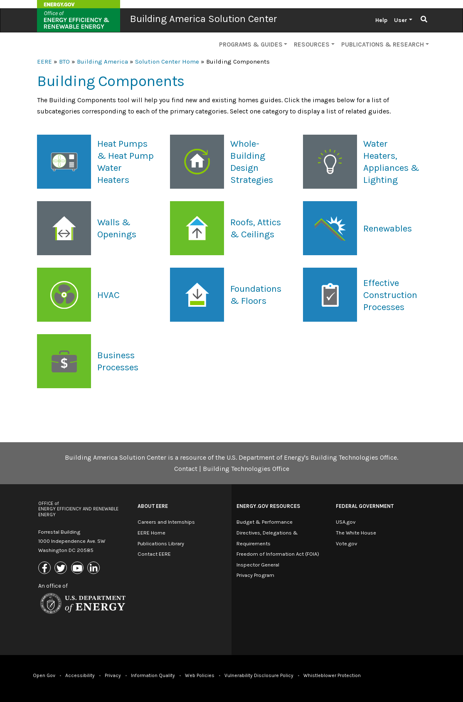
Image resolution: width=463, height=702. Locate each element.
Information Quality (153, 675)
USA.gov (345, 522)
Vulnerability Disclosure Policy (258, 675)
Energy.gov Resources (268, 506)
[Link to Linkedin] (94, 568)
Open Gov (44, 675)
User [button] (400, 20)
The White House (356, 533)
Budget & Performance (264, 522)
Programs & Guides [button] (251, 44)
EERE (44, 61)
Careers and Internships (166, 522)
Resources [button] (312, 44)
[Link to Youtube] (78, 568)
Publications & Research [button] (382, 44)
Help (381, 20)
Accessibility (80, 675)
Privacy (113, 675)
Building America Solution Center (203, 19)
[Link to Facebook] (45, 568)
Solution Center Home (167, 61)
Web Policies (199, 675)
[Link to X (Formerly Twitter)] (61, 568)
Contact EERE (154, 554)
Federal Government (365, 506)
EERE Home (151, 533)
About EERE (153, 506)
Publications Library (161, 543)
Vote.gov (346, 543)
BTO (64, 61)
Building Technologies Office (246, 469)
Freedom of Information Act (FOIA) (277, 554)
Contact (185, 469)
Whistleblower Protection (332, 675)
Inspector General (257, 565)
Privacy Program (255, 575)
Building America (102, 61)
